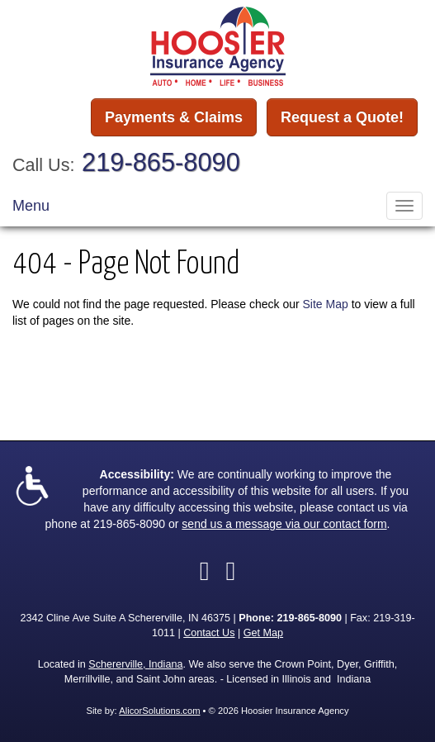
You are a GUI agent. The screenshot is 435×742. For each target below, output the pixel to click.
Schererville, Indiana (135, 664)
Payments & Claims (174, 117)
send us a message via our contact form (284, 523)
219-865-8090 (161, 162)
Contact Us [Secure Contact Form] (208, 633)
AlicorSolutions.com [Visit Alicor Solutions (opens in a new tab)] (159, 711)
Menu (31, 205)
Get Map (263, 633)
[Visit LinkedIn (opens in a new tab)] (231, 571)
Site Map (325, 304)
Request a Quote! (342, 117)
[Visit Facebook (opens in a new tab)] (204, 571)
